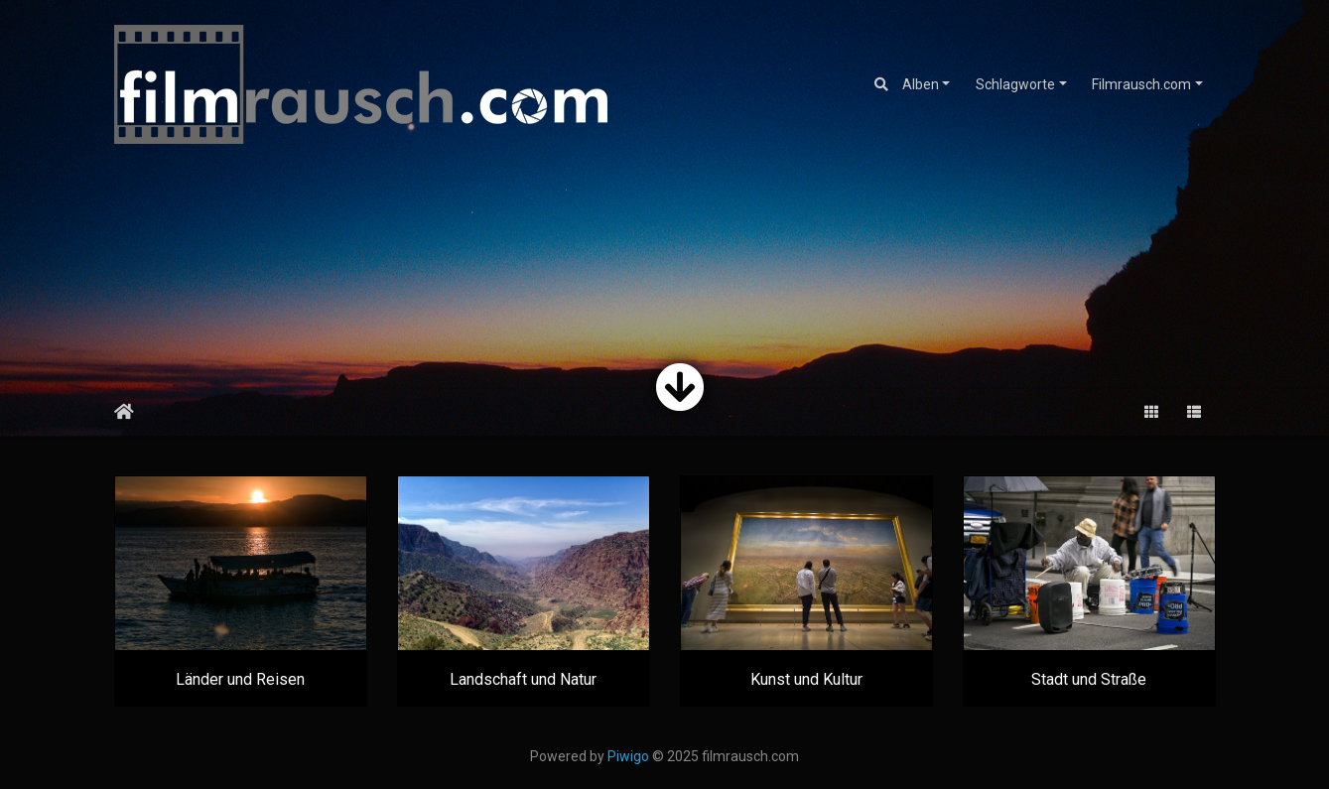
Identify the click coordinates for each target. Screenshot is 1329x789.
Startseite (124, 412)
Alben (920, 84)
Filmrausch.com (1141, 84)
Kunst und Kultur (806, 679)
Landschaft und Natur (523, 679)
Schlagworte (1015, 84)
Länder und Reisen (240, 679)
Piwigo (628, 756)
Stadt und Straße (1088, 679)
